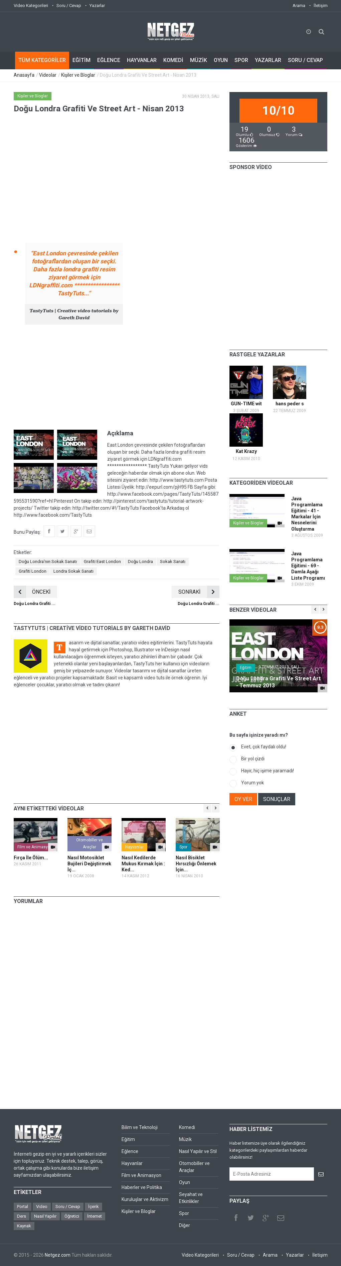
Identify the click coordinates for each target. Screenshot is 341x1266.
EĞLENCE (108, 60)
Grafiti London (32, 571)
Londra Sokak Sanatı (73, 571)
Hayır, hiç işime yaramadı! (267, 770)
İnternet (94, 1216)
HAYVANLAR (142, 60)
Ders (21, 1216)
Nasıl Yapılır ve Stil (198, 1151)
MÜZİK (198, 60)
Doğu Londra (140, 561)
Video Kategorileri (31, 5)
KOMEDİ (173, 60)
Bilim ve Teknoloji (140, 1127)
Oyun (184, 1182)
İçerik (93, 1206)
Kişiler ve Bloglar (78, 75)
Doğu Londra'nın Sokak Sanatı (48, 561)
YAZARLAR (268, 60)
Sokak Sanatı (172, 561)
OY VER (243, 799)
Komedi (187, 1127)
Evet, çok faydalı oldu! (263, 746)
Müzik (185, 1139)
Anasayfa (24, 75)
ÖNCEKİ (32, 592)
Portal (22, 1206)
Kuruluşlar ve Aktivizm (145, 1199)
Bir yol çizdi (253, 758)
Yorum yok (252, 782)
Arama (299, 5)
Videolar (47, 75)
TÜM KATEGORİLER (42, 60)
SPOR (241, 60)
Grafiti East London (102, 561)
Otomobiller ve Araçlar (89, 843)
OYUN (221, 60)
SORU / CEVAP (305, 60)
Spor (183, 847)
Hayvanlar (134, 847)
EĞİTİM (81, 60)
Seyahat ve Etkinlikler (191, 1198)
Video (41, 1206)
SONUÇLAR (276, 799)
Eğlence (130, 1151)
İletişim (321, 5)
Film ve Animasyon (34, 847)
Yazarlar (97, 5)
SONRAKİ (198, 592)
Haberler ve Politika (142, 1187)
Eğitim (245, 667)
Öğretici (71, 1216)
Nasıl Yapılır (45, 1216)
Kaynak (24, 1225)
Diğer (184, 1225)
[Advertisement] (117, 376)
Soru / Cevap (68, 5)
